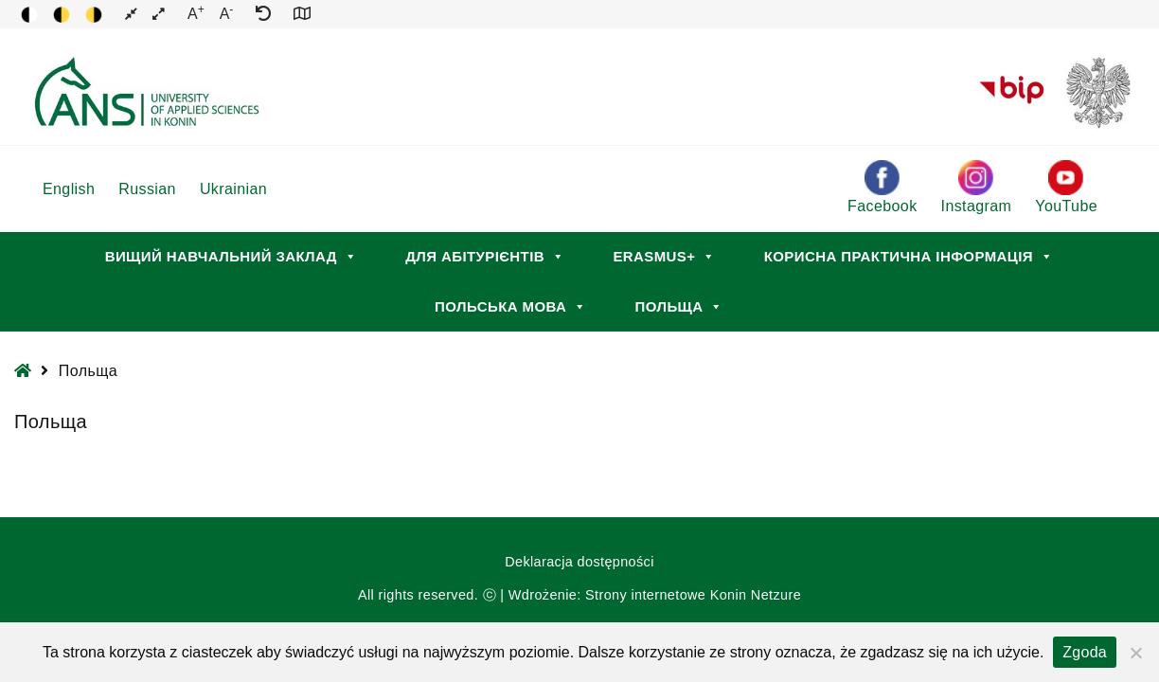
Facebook (882, 187)
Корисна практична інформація (909, 256)
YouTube (1066, 187)
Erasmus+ (664, 256)
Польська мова (510, 306)
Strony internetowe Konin (665, 594)
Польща (679, 306)
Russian (147, 189)
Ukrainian (233, 189)
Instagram (976, 187)
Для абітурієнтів (484, 256)
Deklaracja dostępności (579, 561)
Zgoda (1084, 652)
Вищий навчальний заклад (231, 256)
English (69, 189)
